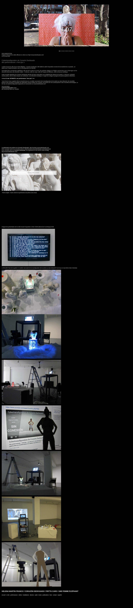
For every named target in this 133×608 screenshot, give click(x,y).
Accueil (4, 595)
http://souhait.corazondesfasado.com (39, 147)
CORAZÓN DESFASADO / (34, 591)
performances (14, 595)
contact (55, 595)
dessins (32, 595)
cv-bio (8, 595)
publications (45, 595)
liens (51, 595)
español (60, 595)
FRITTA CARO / (52, 591)
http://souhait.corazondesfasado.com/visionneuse (38, 149)
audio (36, 595)
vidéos (20, 595)
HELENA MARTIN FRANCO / (13, 591)
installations (26, 595)
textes (40, 595)
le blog (47, 150)
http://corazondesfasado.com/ (9, 151)
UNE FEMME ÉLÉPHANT (68, 591)
